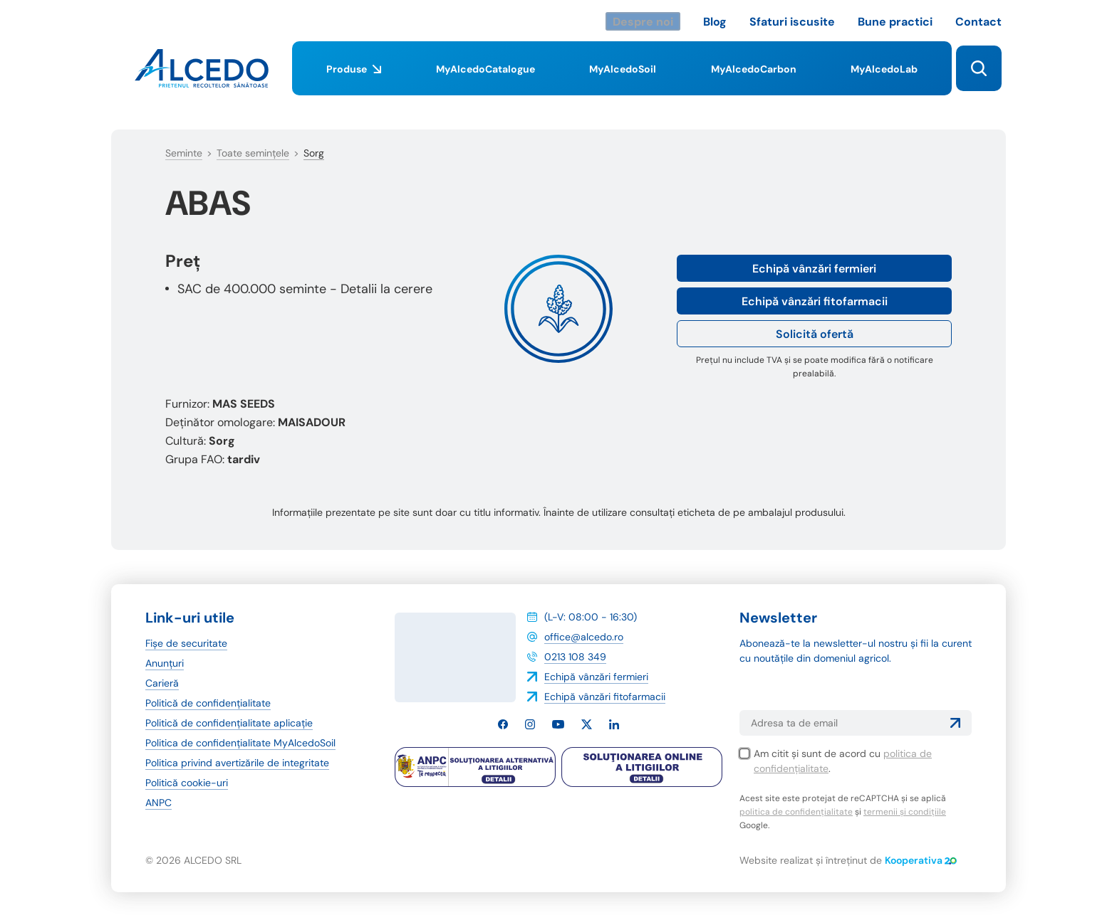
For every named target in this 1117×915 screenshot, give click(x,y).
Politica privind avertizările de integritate (237, 762)
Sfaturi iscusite (792, 21)
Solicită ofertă (814, 334)
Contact (978, 21)
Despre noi (643, 21)
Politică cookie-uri (186, 782)
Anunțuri (164, 663)
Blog (715, 21)
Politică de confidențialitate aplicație (229, 722)
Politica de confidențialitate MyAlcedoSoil (240, 742)
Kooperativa (921, 860)
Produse (354, 79)
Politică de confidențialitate (208, 703)
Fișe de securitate (186, 643)
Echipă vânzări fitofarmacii (815, 301)
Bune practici (895, 21)
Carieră (162, 683)
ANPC (158, 802)
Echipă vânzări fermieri (814, 268)
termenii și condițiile (904, 812)
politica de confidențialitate (796, 812)
